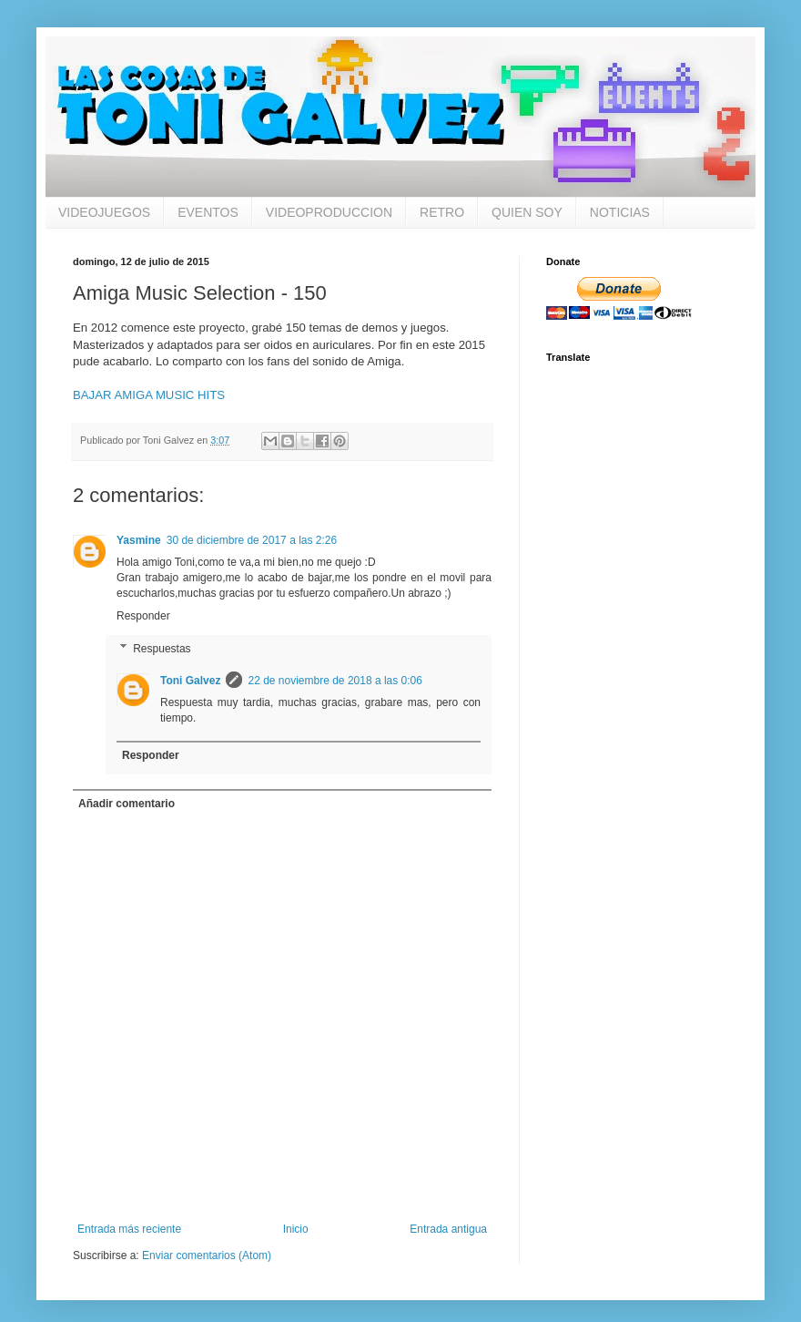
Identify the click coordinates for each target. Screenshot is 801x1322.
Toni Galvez (190, 680)
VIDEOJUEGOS (104, 212)
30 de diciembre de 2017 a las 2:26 (252, 540)
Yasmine (139, 540)
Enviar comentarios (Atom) (206, 1255)
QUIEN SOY (527, 212)
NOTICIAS (620, 212)
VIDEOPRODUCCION (329, 212)
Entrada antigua (448, 1229)
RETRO (442, 212)
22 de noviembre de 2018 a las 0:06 (334, 680)
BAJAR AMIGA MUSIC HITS (149, 395)
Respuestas (161, 648)
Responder (143, 616)
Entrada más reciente (129, 1229)
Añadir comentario (126, 803)
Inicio (296, 1229)
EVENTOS (207, 212)
